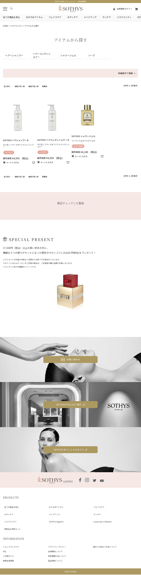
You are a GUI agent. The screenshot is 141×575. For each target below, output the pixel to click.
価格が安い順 (20, 90)
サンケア (106, 17)
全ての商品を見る (11, 17)
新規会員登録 (8, 561)
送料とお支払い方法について (104, 547)
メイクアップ (90, 17)
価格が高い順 (33, 90)
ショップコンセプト (11, 547)
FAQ (4, 551)
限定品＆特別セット (11, 531)
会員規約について (55, 551)
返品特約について (55, 561)
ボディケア (72, 17)
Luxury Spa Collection (101, 527)
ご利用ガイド (8, 556)
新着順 (44, 90)
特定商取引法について (57, 556)
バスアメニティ (124, 17)
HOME (5, 25)
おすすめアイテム (34, 17)
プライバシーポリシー (57, 547)
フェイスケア (55, 17)
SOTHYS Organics (55, 527)
